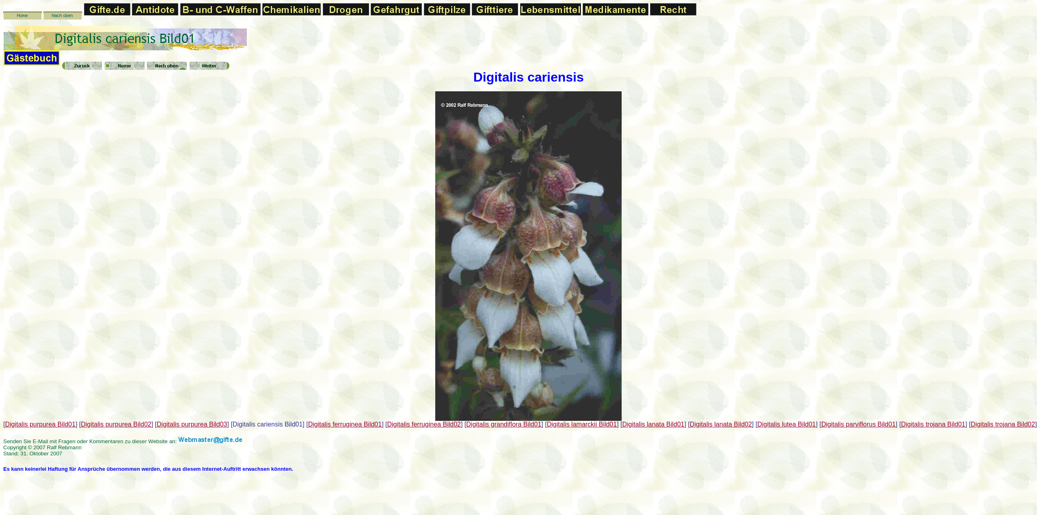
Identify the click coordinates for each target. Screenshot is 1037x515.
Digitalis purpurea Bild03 (192, 424)
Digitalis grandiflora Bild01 (503, 424)
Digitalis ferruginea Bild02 (424, 424)
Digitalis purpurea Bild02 (116, 424)
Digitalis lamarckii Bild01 (582, 424)
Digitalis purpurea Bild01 (40, 424)
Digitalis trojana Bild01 (933, 424)
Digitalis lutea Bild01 (786, 424)
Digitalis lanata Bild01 (653, 424)
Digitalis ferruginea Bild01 (345, 424)
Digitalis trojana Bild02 (1003, 424)
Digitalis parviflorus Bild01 (858, 424)
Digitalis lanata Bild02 (721, 424)
